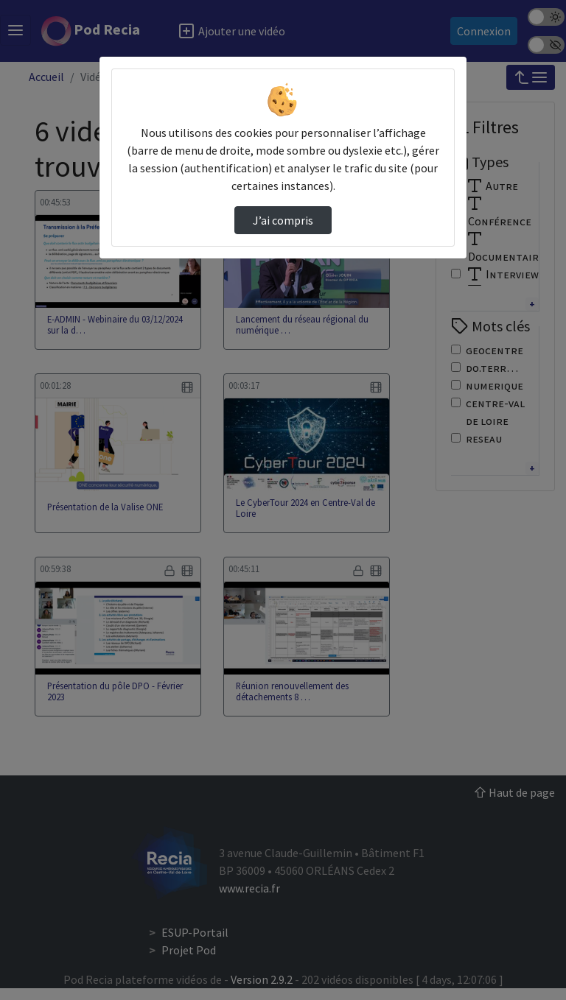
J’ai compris (283, 220)
